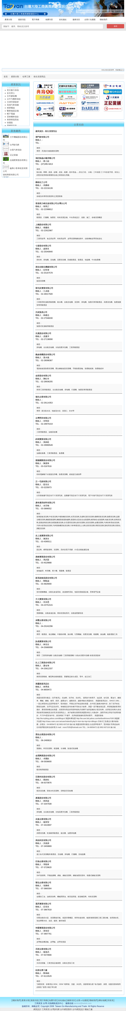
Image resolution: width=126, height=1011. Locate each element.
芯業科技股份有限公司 (45, 777)
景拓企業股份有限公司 (45, 734)
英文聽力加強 (13, 91)
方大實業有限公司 (43, 599)
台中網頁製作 (66, 1009)
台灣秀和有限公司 (43, 418)
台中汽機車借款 (14, 100)
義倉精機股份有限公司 (45, 354)
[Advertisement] (63, 49)
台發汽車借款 (12, 151)
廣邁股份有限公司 (43, 798)
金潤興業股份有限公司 (45, 756)
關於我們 (16, 1000)
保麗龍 (10, 124)
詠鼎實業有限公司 (43, 641)
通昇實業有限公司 (43, 904)
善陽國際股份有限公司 (45, 460)
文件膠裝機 (12, 97)
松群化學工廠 (41, 970)
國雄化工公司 (41, 182)
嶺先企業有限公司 (43, 397)
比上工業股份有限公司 (45, 663)
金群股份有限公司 (43, 376)
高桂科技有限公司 (43, 840)
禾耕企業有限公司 (43, 949)
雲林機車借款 (13, 118)
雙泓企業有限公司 (43, 883)
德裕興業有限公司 (11, 176)
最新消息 (22, 19)
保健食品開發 (13, 88)
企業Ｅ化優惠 (89, 19)
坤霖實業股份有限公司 (45, 928)
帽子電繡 (11, 115)
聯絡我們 (103, 19)
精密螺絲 (11, 109)
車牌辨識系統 (13, 121)
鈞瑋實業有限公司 (43, 439)
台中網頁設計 (78, 1009)
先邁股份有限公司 (43, 333)
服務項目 (76, 19)
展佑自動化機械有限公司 (46, 267)
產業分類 (8, 19)
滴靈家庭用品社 (42, 684)
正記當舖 (10, 156)
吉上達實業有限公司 (44, 536)
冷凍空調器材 (13, 103)
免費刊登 (49, 19)
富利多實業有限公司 (44, 288)
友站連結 (62, 19)
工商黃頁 (46, 1009)
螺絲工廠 (89, 1009)
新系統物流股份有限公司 (46, 578)
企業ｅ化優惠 (82, 1000)
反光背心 (11, 94)
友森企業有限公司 (43, 819)
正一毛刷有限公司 (43, 481)
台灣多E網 (11, 146)
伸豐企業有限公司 (43, 620)
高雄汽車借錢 (13, 106)
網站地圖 (102, 1000)
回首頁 (110, 1000)
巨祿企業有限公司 (43, 861)
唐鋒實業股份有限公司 (45, 557)
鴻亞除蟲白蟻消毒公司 (45, 158)
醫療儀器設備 (13, 112)
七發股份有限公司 (43, 246)
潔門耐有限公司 (42, 137)
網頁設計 (37, 1009)
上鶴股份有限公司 (43, 225)
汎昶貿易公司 (41, 312)
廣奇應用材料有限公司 (45, 503)
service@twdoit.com (82, 1003)
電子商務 (35, 19)
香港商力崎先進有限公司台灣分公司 (51, 203)
